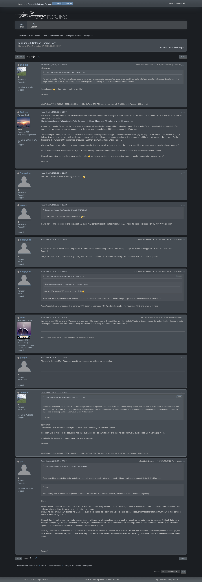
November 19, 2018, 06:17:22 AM (54, 176)
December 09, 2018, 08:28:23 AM (54, 395)
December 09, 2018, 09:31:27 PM (54, 464)
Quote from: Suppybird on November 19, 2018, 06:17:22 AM (66, 213)
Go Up (18, 561)
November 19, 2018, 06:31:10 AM (54, 208)
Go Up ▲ (175, 580)
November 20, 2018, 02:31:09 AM (54, 360)
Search (34, 26)
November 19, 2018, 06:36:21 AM (54, 274)
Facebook (108, 580)
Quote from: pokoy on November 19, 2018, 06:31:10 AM (64, 279)
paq (22, 464)
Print (183, 59)
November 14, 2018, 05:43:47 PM (54, 67)
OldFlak (24, 67)
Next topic (179, 50)
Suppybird (25, 176)
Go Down (20, 59)
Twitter (101, 580)
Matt (22, 320)
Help (156, 580)
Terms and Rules (165, 580)
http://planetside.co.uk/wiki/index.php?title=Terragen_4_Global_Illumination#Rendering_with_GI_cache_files (87, 123)
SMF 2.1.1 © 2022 (30, 580)
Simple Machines (42, 580)
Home (21, 26)
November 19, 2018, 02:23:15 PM (54, 320)
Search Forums (177, 3)
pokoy (23, 207)
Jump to (157, 574)
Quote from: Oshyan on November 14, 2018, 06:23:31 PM (65, 400)
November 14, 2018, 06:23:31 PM (54, 115)
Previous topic (166, 50)
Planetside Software (91, 580)
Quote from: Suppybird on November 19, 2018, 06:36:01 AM (66, 469)
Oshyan (24, 114)
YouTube (116, 580)
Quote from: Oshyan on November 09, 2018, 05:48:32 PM (65, 75)
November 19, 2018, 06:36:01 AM (54, 242)
